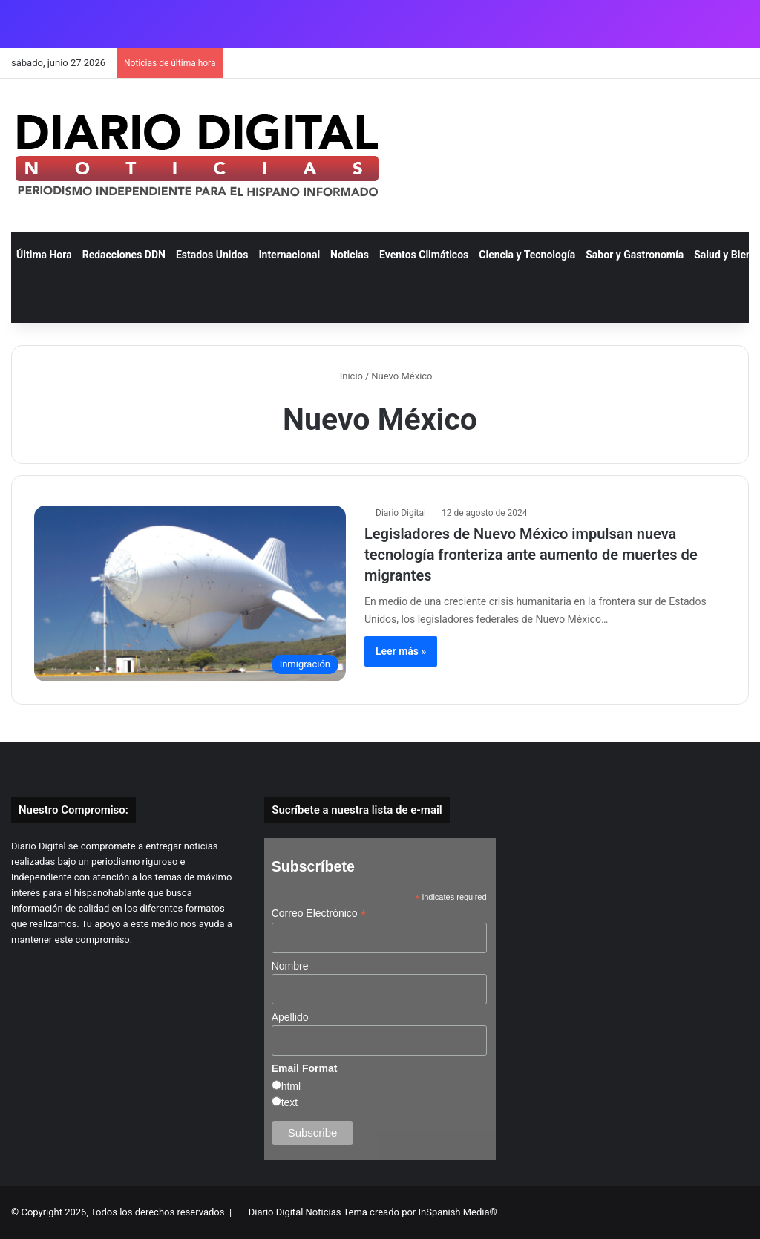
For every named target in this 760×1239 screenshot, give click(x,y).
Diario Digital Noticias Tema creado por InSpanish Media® (373, 1211)
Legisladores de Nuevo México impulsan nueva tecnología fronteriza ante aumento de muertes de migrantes (531, 554)
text (289, 1102)
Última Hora (44, 255)
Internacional (289, 255)
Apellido (290, 1017)
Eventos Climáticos (423, 255)
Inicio (344, 376)
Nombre (290, 966)
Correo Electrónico (319, 913)
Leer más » (401, 651)
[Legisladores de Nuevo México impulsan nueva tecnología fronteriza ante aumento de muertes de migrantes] (190, 593)
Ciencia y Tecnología (527, 255)
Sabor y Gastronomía (635, 255)
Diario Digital (401, 513)
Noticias (349, 255)
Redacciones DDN (124, 255)
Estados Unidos (212, 255)
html (291, 1086)
